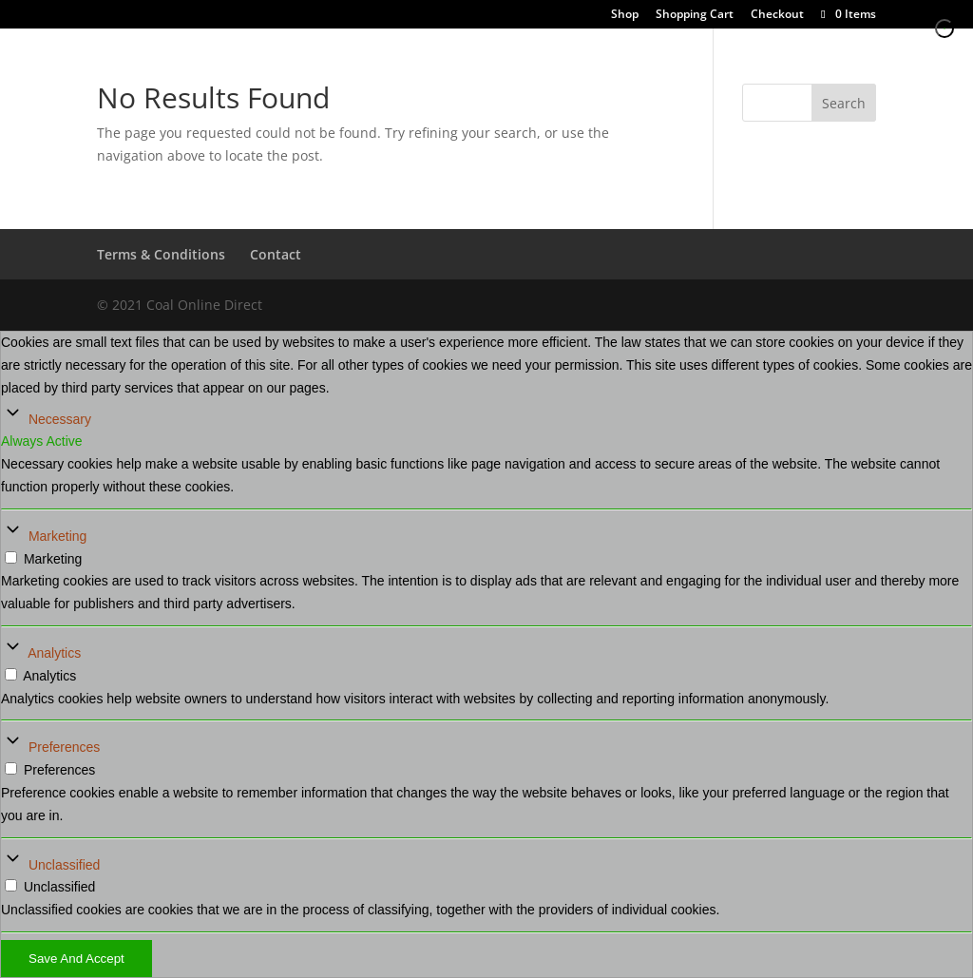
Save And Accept (76, 958)
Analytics (54, 653)
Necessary (60, 419)
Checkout (777, 15)
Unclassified (64, 865)
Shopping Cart (695, 15)
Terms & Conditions (161, 254)
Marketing (57, 536)
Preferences (64, 747)
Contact (275, 254)
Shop (625, 15)
